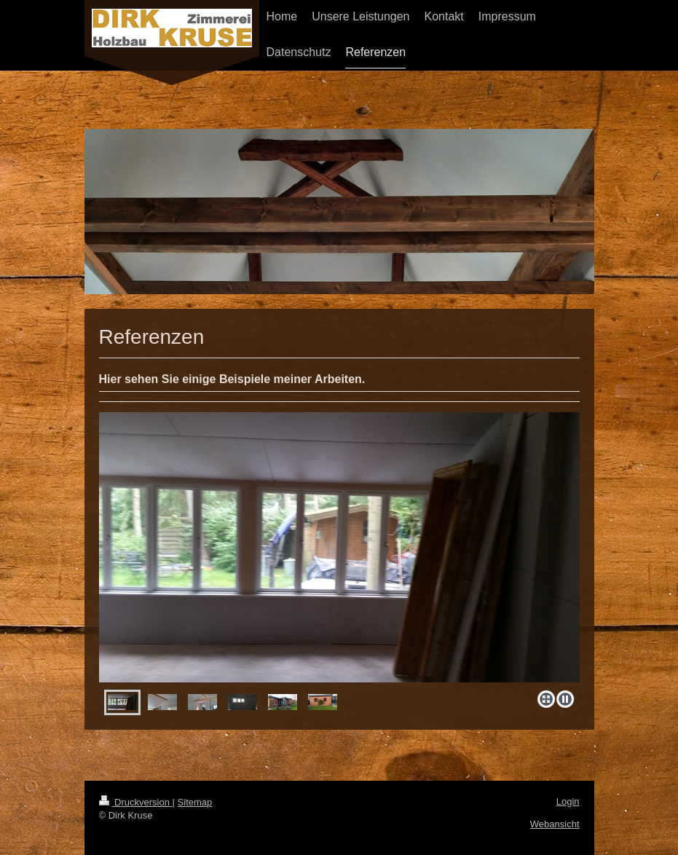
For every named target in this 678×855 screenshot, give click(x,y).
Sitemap (195, 802)
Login (568, 801)
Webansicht (555, 824)
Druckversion (136, 802)
